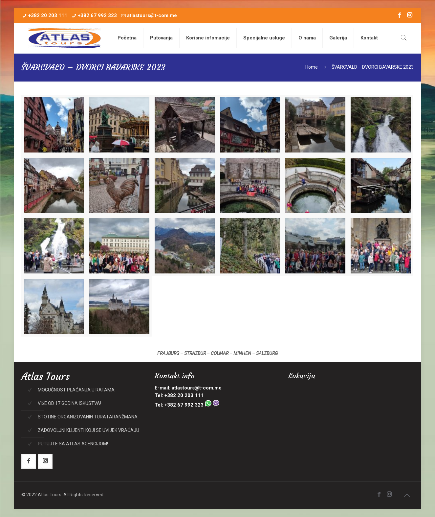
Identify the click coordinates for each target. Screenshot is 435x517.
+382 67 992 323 (97, 15)
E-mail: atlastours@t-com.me (188, 388)
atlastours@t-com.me (152, 15)
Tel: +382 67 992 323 (187, 405)
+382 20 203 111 (47, 15)
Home (311, 67)
